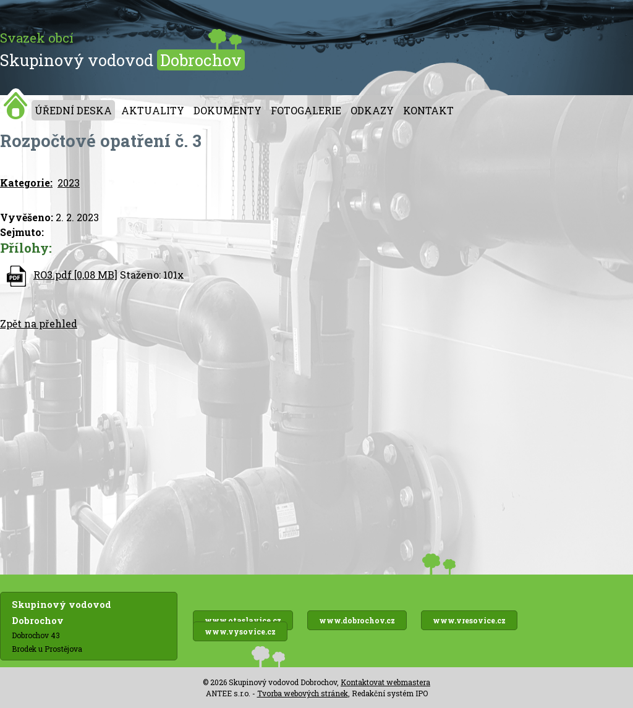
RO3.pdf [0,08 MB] (75, 274)
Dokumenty (227, 110)
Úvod (16, 105)
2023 (68, 182)
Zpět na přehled (38, 323)
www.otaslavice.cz (243, 620)
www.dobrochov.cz (357, 620)
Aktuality (152, 110)
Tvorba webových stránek (302, 693)
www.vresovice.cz (469, 620)
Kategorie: (26, 182)
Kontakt (428, 110)
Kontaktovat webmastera (385, 682)
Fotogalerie (306, 110)
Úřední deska (73, 110)
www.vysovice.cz (240, 631)
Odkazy (372, 110)
